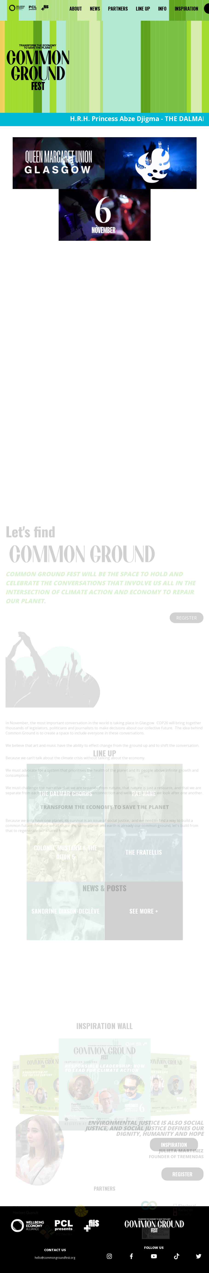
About (75, 8)
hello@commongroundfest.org (55, 1258)
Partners (118, 8)
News (95, 8)
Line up (143, 8)
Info (162, 8)
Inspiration (186, 8)
